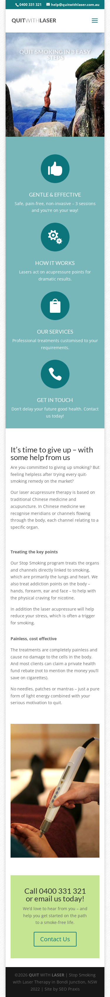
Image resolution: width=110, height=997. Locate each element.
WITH (46, 975)
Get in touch (55, 400)
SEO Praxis (69, 989)
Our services (55, 331)
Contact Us (55, 939)
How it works (55, 263)
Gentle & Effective (55, 194)
